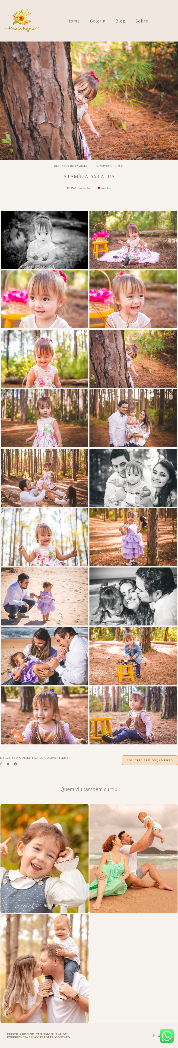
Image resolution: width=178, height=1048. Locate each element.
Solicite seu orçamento (150, 760)
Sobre (141, 21)
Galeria (97, 21)
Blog (120, 21)
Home (73, 21)
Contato (62, 1037)
